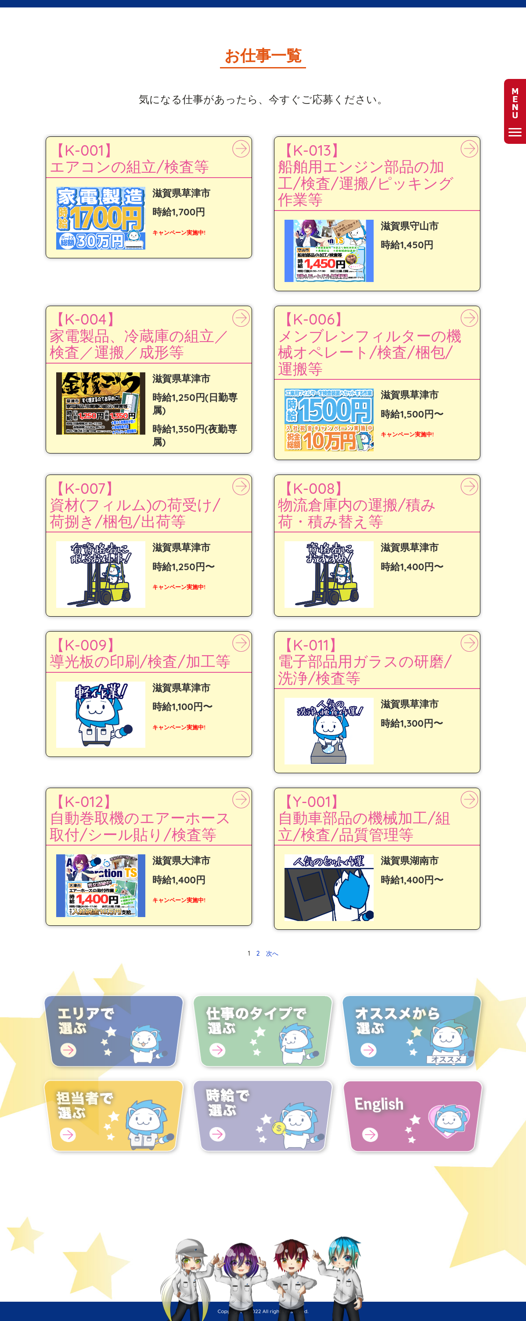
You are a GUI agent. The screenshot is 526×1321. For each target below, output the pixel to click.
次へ (272, 953)
